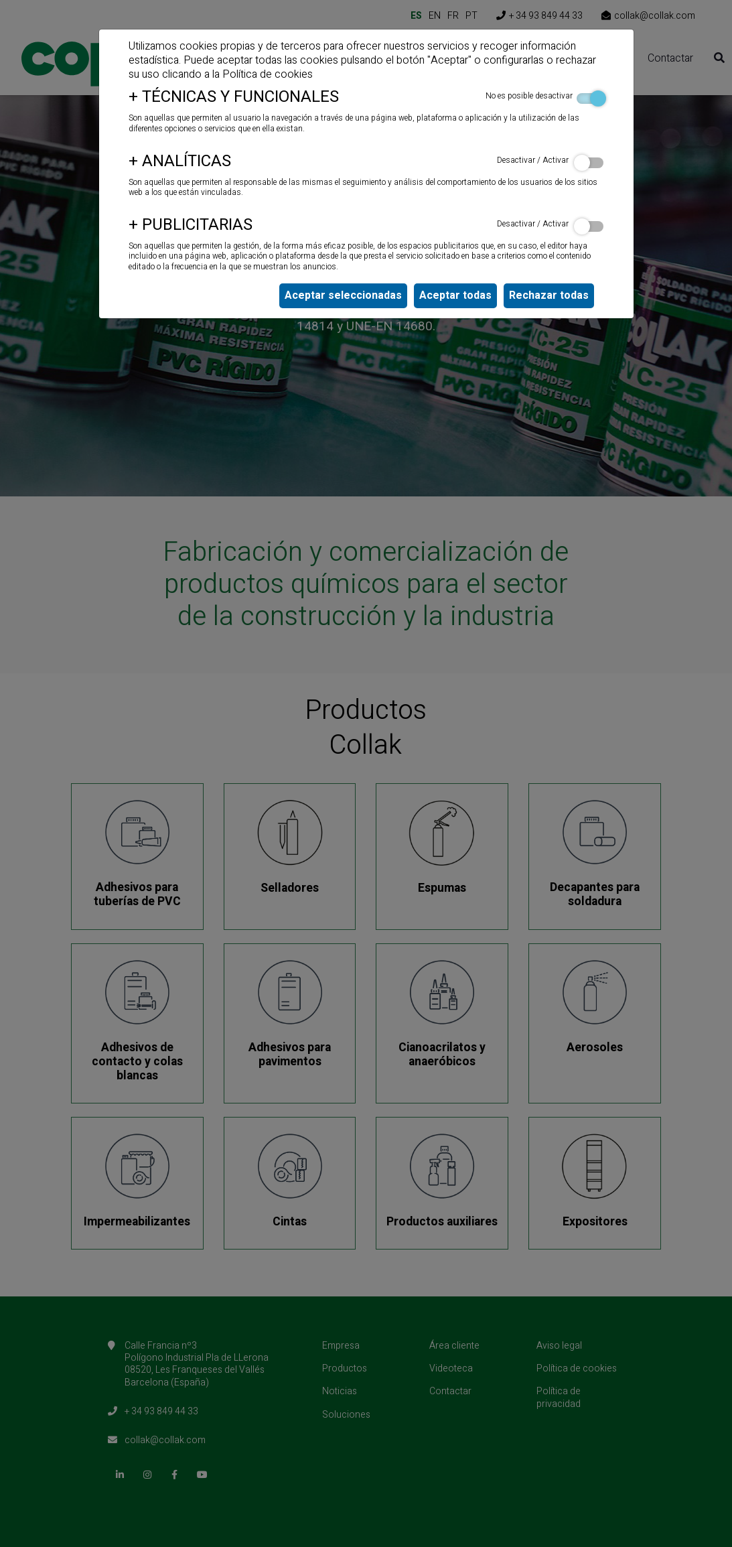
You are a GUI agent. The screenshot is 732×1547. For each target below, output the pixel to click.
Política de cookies (267, 74)
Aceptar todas (455, 295)
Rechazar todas (549, 295)
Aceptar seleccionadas (343, 295)
